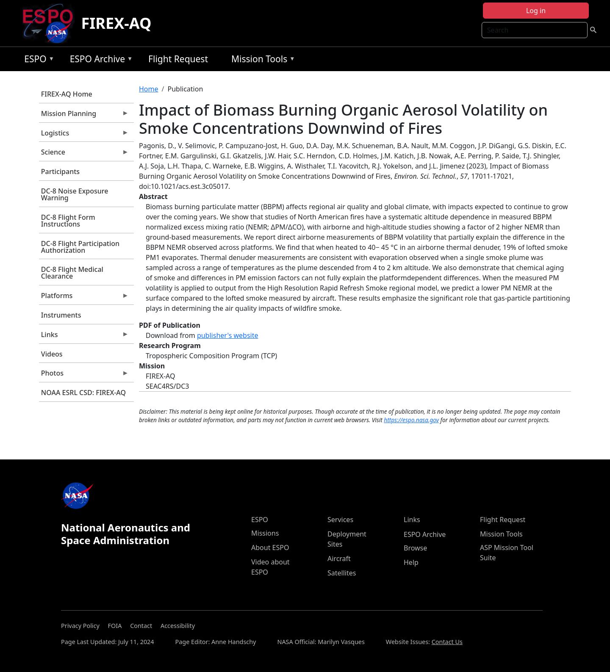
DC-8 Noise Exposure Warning (74, 194)
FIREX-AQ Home (66, 94)
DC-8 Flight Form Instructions (68, 221)
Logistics (84, 135)
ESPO (37, 60)
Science (84, 154)
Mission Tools (261, 60)
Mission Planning (84, 115)
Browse (415, 548)
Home (148, 89)
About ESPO (270, 547)
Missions (265, 533)
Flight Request (178, 59)
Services (340, 519)
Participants (60, 171)
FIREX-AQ (116, 23)
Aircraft (339, 558)
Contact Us (447, 642)
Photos (84, 375)
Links (84, 336)
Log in (536, 10)
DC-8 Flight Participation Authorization (80, 247)
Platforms (84, 297)
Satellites (341, 573)
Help (411, 562)
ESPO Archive (99, 60)
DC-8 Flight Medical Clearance (72, 273)
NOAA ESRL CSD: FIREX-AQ (83, 392)
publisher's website (227, 335)
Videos (52, 354)
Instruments (61, 315)
